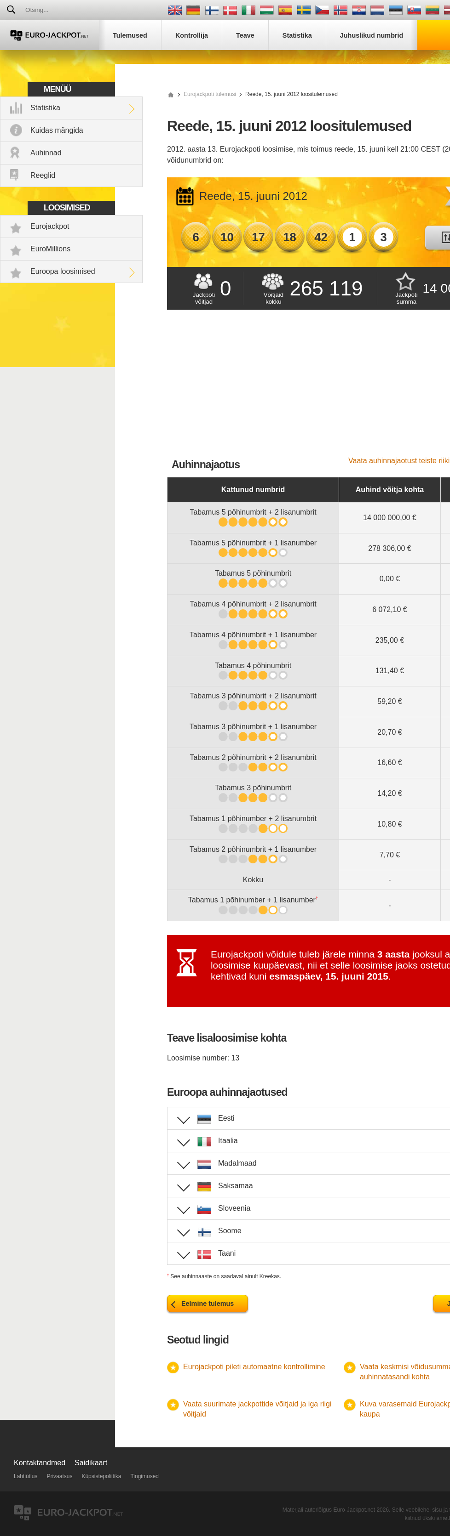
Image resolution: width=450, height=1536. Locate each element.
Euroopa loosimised (62, 271)
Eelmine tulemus (207, 1303)
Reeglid (42, 175)
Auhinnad (46, 153)
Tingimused (144, 1476)
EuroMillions (50, 249)
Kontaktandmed (39, 1463)
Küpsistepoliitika (101, 1476)
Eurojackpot (49, 226)
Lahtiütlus (25, 1476)
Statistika (45, 108)
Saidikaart (91, 1463)
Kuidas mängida (56, 130)
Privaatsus (59, 1476)
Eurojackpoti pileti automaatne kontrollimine (254, 1367)
